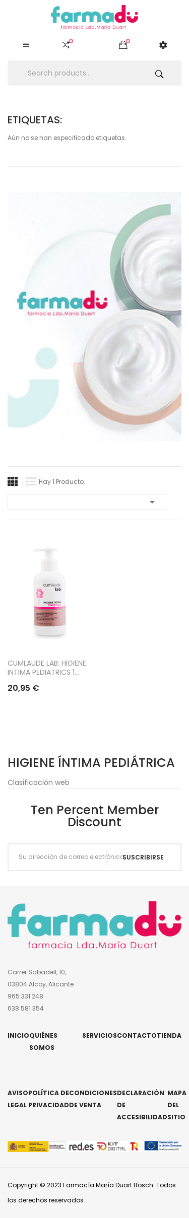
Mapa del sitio (176, 1105)
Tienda (169, 1035)
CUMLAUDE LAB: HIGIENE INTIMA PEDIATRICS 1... (47, 668)
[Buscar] (94, 73)
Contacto (137, 1035)
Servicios (99, 1035)
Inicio (18, 1035)
